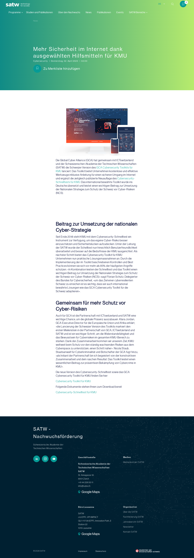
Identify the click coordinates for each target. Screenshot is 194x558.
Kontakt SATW (130, 532)
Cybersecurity (40, 61)
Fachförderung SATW (133, 517)
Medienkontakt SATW (133, 462)
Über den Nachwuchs (69, 12)
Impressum (82, 551)
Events (120, 12)
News (89, 12)
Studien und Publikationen (39, 12)
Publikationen (104, 12)
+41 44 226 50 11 (85, 482)
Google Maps (91, 492)
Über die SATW (130, 512)
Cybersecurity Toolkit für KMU (73, 381)
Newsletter (128, 527)
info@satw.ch (84, 486)
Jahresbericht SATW (133, 522)
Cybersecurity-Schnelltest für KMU (76, 392)
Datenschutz (101, 551)
